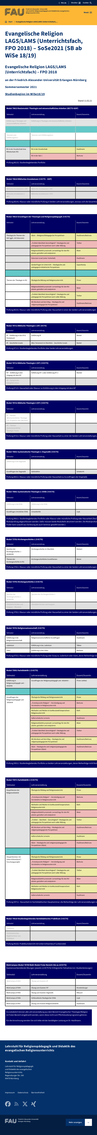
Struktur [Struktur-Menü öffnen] (75, 3)
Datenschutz (23, 1092)
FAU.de (62, 3)
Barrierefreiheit (37, 1092)
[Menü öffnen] (88, 12)
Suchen (87, 3)
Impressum (10, 1092)
